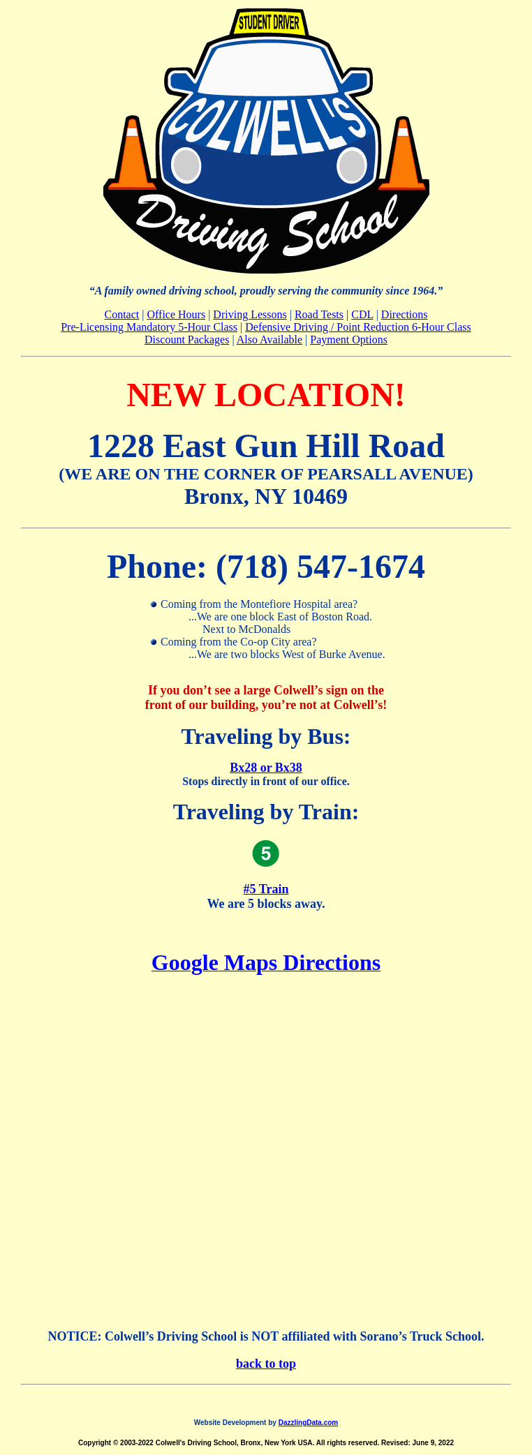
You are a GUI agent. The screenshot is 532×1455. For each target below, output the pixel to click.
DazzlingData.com (309, 1422)
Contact (122, 314)
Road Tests (319, 314)
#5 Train (266, 889)
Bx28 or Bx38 (266, 768)
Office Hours (176, 314)
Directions (404, 314)
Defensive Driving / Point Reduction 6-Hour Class (358, 327)
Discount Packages (187, 339)
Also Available (269, 339)
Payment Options (348, 339)
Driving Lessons (249, 314)
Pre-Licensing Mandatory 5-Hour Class (149, 327)
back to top (266, 1364)
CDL (362, 314)
